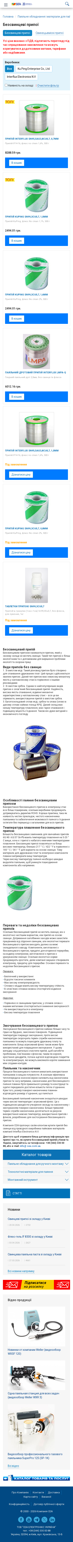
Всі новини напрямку (21, 1271)
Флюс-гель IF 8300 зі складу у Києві (30, 1236)
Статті (17, 1193)
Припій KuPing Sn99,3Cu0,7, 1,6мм (26, 294)
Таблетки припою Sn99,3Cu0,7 (24, 606)
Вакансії (46, 1496)
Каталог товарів (36, 1154)
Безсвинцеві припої (17, 32)
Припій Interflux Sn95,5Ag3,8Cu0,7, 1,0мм (32, 450)
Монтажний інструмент (23, 1179)
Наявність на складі (20, 85)
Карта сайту (31, 1496)
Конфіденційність (19, 1504)
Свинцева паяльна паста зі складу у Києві (35, 1254)
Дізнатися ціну (21, 474)
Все (9, 68)
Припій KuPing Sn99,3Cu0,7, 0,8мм (26, 528)
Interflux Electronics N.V (21, 76)
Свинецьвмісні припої (50, 32)
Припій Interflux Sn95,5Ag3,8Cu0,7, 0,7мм (32, 138)
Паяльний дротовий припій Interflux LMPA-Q (35, 372)
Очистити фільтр (48, 85)
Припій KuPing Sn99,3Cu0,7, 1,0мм (26, 216)
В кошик (16, 162)
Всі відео (13, 1465)
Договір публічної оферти (48, 1504)
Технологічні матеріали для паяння (30, 1171)
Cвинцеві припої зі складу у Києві (29, 1218)
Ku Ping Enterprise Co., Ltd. (34, 68)
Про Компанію (20, 1492)
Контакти (38, 1492)
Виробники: (12, 62)
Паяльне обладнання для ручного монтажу (36, 1163)
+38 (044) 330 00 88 (39, 1530)
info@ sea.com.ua (30, 1146)
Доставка (54, 1492)
